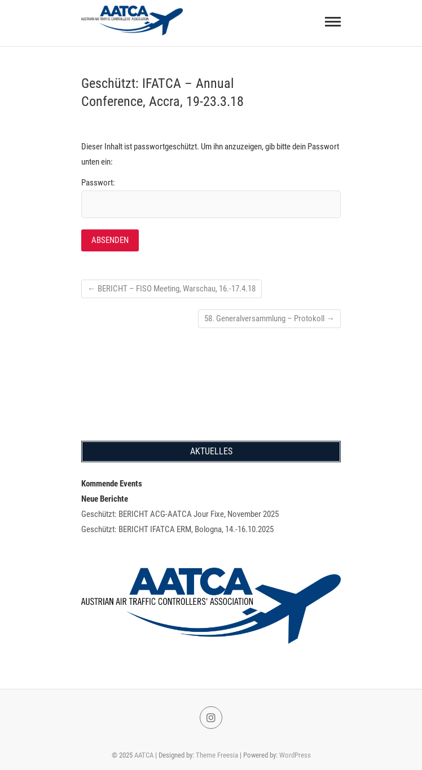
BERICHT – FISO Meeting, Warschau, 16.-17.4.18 (171, 289)
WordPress (295, 755)
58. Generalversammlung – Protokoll (269, 318)
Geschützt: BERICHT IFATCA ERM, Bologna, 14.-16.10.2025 (177, 529)
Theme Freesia (217, 755)
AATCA (143, 755)
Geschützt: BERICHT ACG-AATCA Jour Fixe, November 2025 (180, 514)
